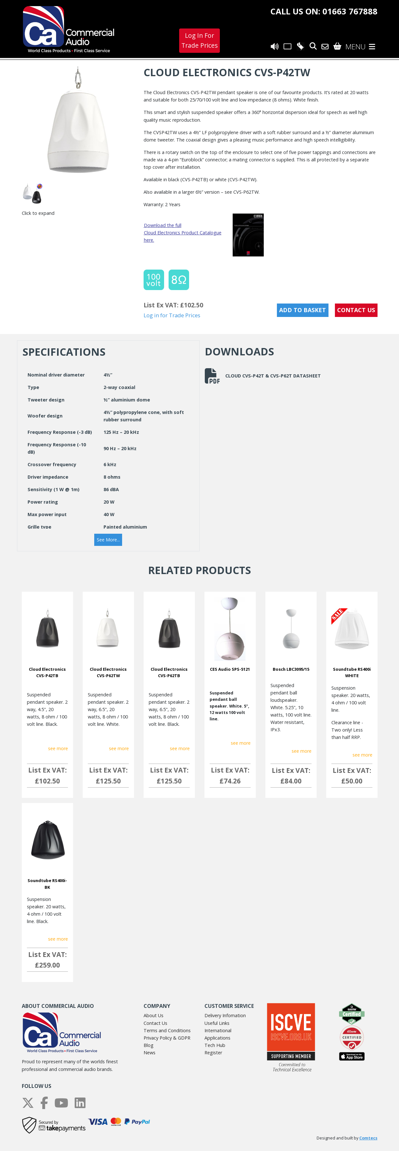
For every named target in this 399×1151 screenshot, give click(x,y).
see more (58, 748)
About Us (153, 1015)
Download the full (162, 225)
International (217, 1030)
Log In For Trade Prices (199, 40)
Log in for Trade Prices (172, 315)
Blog (149, 1045)
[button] (108, 540)
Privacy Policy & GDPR (167, 1038)
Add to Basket (302, 310)
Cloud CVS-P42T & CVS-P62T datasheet (263, 376)
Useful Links (216, 1023)
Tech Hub (214, 1045)
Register (213, 1053)
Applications (217, 1038)
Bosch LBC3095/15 (291, 669)
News (149, 1053)
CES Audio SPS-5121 (230, 669)
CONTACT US (356, 310)
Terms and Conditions (167, 1030)
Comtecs (368, 1138)
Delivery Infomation (225, 1015)
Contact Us (155, 1023)
